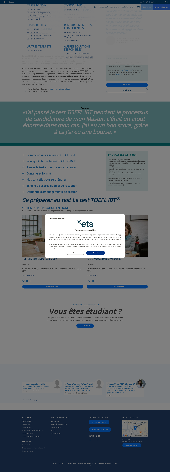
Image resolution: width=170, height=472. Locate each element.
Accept (95, 253)
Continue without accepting (56, 218)
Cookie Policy (64, 246)
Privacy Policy (53, 246)
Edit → (75, 253)
